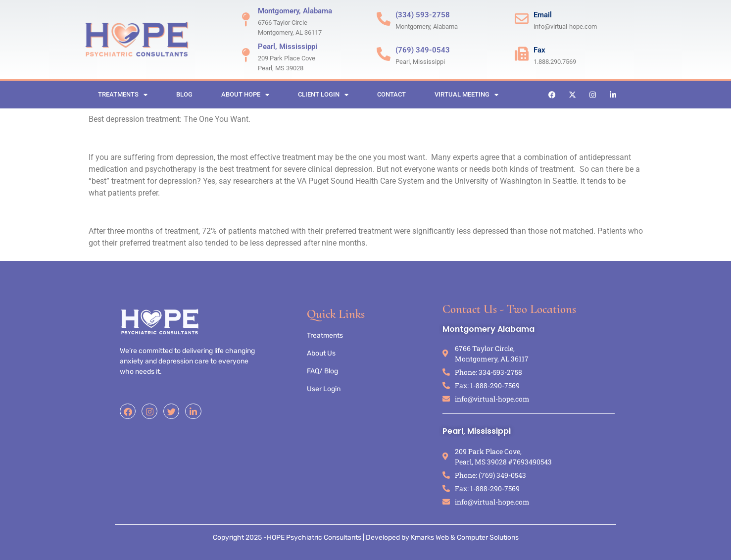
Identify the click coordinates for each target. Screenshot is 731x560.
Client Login (323, 95)
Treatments (122, 95)
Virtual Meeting (466, 95)
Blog (184, 94)
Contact (391, 94)
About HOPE (245, 95)
